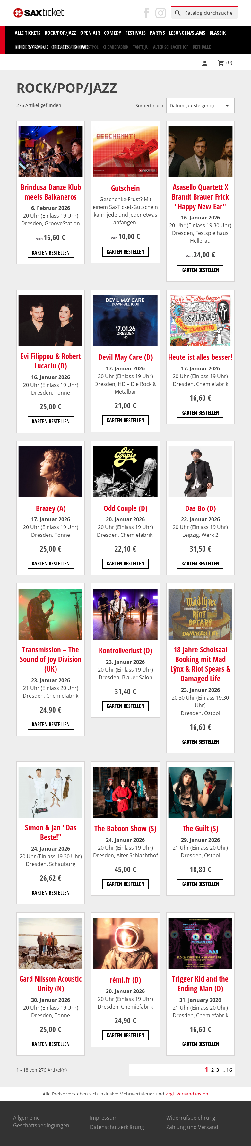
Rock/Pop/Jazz (60, 32)
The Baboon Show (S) (125, 828)
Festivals (135, 32)
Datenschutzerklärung (117, 1127)
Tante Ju (141, 47)
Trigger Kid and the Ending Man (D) (200, 983)
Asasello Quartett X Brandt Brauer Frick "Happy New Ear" (200, 196)
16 (229, 1070)
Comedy (112, 32)
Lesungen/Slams (187, 32)
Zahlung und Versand (192, 1127)
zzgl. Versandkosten (187, 1094)
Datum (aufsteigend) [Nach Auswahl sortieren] (200, 105)
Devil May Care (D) (125, 357)
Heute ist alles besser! (200, 357)
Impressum (103, 1117)
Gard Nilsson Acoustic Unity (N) (50, 983)
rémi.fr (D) (125, 979)
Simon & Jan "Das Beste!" (50, 832)
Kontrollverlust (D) (125, 650)
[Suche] (204, 13)
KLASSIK (218, 32)
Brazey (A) (50, 508)
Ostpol (92, 47)
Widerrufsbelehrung (190, 1117)
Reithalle (202, 47)
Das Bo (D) (200, 508)
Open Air (90, 32)
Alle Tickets (27, 32)
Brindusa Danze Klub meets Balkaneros (51, 191)
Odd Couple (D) (125, 508)
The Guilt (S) (200, 828)
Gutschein (125, 188)
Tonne (21, 47)
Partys (157, 32)
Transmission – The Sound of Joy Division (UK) (51, 659)
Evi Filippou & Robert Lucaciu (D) (51, 360)
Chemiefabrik (115, 47)
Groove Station (66, 47)
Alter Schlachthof (170, 47)
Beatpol (39, 47)
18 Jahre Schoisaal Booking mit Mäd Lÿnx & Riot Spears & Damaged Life (200, 664)
